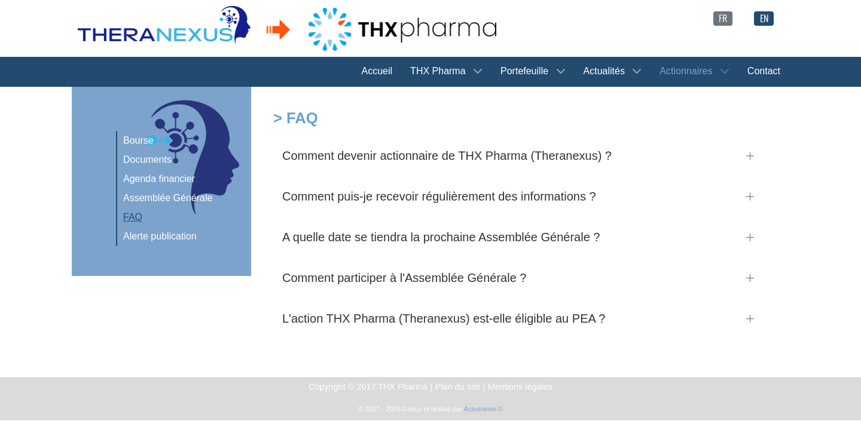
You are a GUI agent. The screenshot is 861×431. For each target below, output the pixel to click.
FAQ (132, 217)
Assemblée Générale (167, 198)
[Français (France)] (723, 17)
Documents (147, 159)
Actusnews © (483, 408)
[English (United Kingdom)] (763, 17)
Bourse (138, 140)
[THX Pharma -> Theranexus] (287, 28)
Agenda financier (159, 179)
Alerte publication (160, 236)
